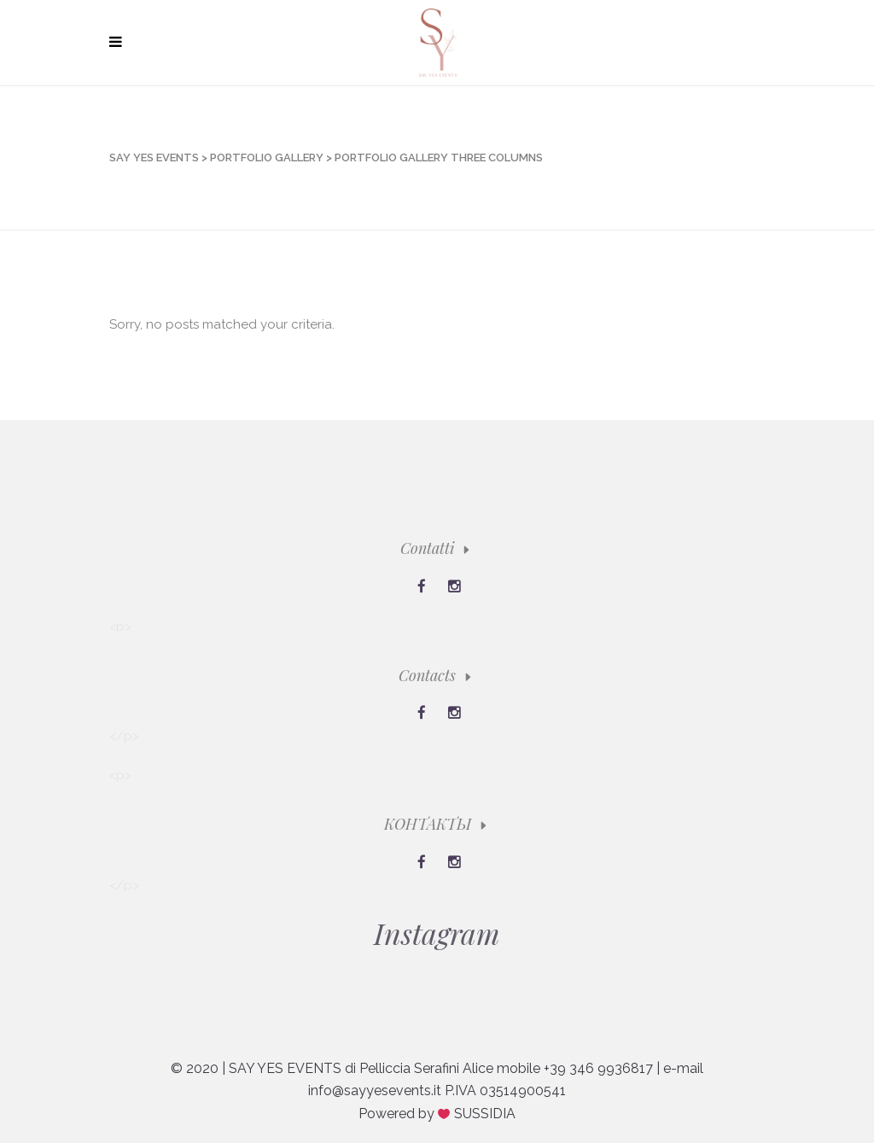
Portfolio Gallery (266, 157)
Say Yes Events (154, 157)
